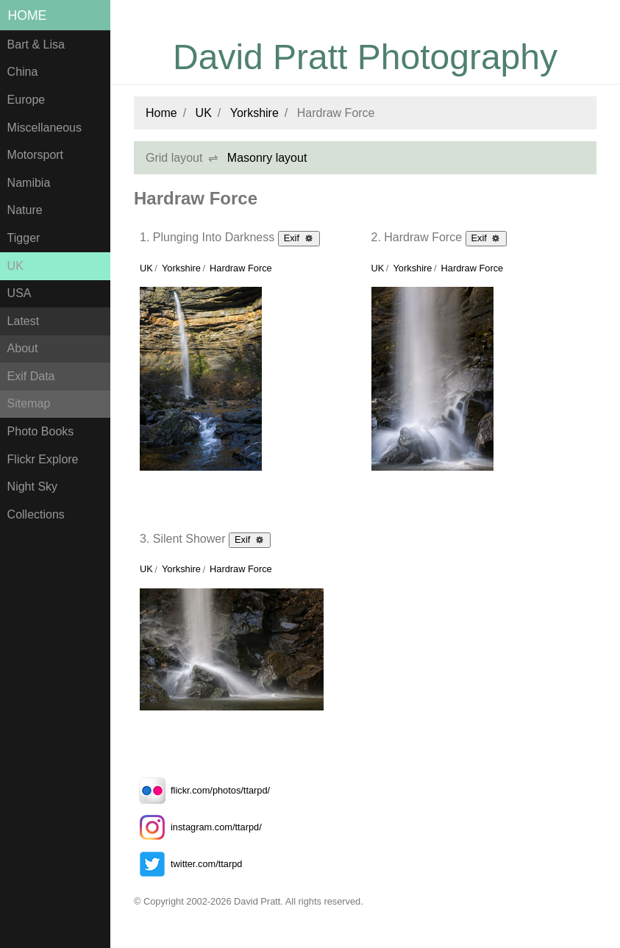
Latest (23, 321)
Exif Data (31, 376)
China (22, 71)
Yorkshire (254, 113)
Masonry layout (267, 158)
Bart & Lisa (36, 44)
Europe (26, 99)
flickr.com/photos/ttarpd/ (202, 790)
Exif (299, 237)
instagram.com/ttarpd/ (198, 827)
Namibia (29, 183)
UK (15, 266)
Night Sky (32, 486)
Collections (36, 514)
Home (27, 15)
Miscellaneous (44, 127)
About (22, 348)
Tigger (23, 238)
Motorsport (35, 155)
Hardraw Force (241, 268)
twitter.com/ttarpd (188, 863)
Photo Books (40, 431)
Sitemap (29, 403)
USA (19, 293)
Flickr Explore (43, 459)
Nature (25, 210)
